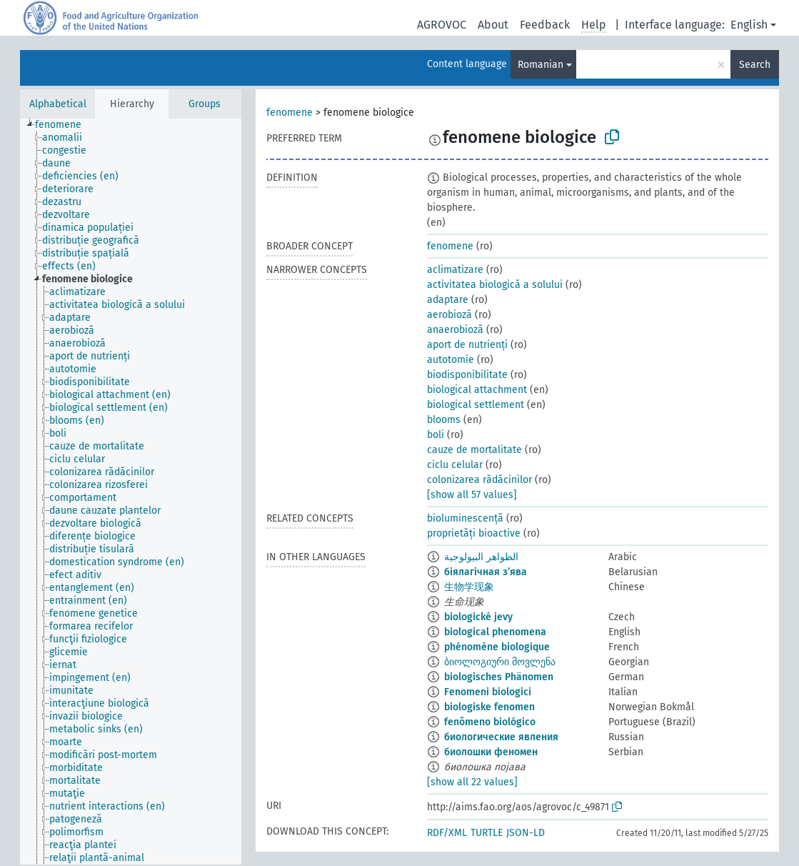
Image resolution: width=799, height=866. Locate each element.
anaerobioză (455, 330)
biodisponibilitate (467, 375)
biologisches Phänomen (498, 677)
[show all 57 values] (472, 495)
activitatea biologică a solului (495, 285)
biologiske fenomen (489, 707)
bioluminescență (465, 518)
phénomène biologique (497, 647)
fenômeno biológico (490, 722)
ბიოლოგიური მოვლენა (500, 662)
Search (754, 65)
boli (435, 435)
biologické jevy (478, 617)
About (493, 24)
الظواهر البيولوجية (481, 557)
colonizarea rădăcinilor (479, 480)
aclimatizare (455, 270)
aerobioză (449, 315)
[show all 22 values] (472, 782)
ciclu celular (455, 465)
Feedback (545, 24)
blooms (444, 420)
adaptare (447, 300)
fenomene (289, 112)
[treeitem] (64, 125)
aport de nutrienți (467, 345)
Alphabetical (57, 104)
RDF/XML (447, 833)
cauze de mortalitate (474, 450)
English (749, 24)
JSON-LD (525, 833)
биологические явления (501, 737)
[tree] (130, 492)
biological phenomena (495, 632)
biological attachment (477, 390)
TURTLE (487, 833)
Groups (205, 104)
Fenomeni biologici (487, 692)
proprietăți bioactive (474, 533)
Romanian (540, 65)
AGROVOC (441, 24)
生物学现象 (469, 587)
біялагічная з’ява (485, 572)
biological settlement (475, 405)
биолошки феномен (491, 752)
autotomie (450, 360)
